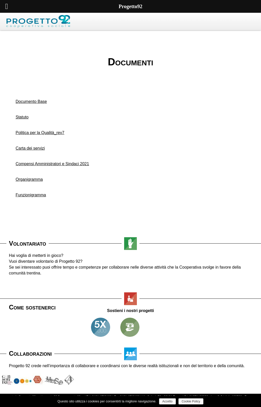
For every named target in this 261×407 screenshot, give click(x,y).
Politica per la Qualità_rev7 (40, 132)
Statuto (22, 117)
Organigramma (29, 179)
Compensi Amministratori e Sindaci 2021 (52, 164)
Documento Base (31, 101)
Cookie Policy (191, 401)
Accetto (167, 401)
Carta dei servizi (30, 148)
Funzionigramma (31, 195)
